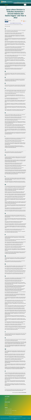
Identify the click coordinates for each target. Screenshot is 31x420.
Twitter (6, 404)
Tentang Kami (6, 398)
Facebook (6, 403)
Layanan (6, 399)
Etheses (6, 4)
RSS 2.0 (25, 21)
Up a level (6, 19)
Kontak (5, 400)
